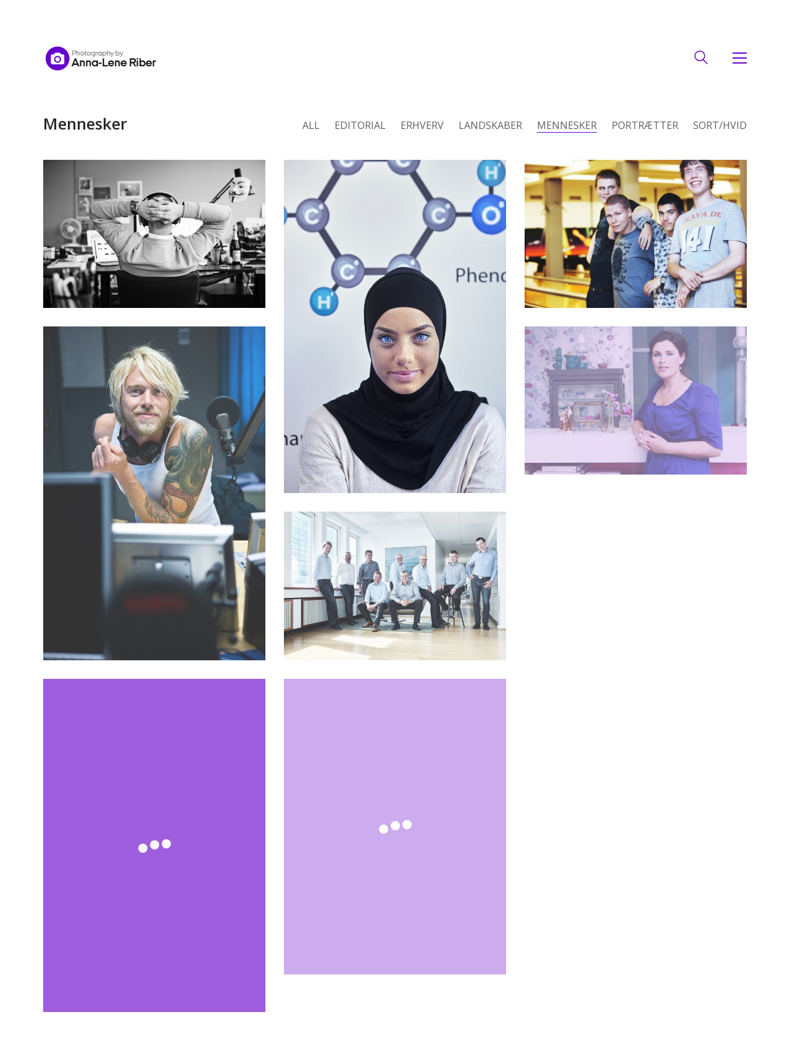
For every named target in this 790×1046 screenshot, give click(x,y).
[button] (736, 58)
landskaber (490, 125)
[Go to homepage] (101, 58)
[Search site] (701, 59)
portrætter (645, 125)
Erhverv (422, 125)
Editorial (360, 125)
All (311, 125)
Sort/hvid (720, 125)
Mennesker (567, 125)
